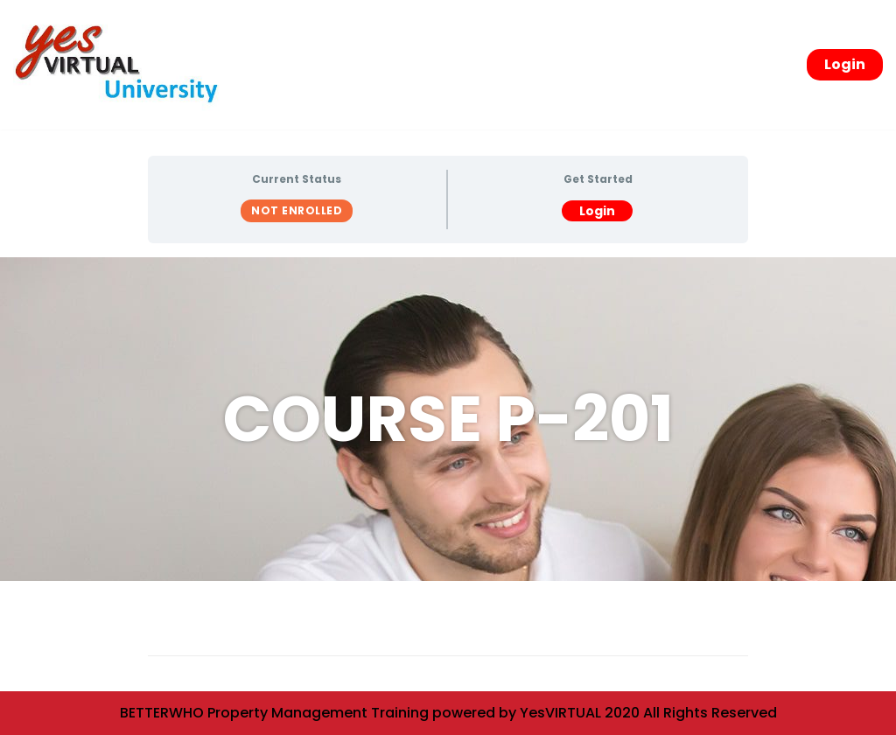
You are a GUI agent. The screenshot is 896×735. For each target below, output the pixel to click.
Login (844, 64)
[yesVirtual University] (122, 65)
